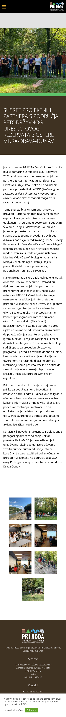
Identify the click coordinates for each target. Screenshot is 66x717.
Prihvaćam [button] (31, 710)
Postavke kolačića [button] (14, 710)
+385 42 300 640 (33, 691)
